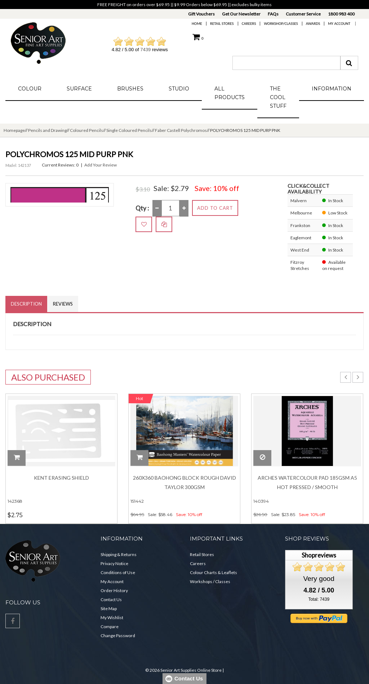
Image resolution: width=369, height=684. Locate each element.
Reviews (63, 304)
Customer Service (303, 14)
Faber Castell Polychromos (181, 130)
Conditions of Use (118, 572)
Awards (313, 23)
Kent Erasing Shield (61, 478)
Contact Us (111, 599)
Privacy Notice (114, 563)
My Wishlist (112, 617)
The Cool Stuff (278, 97)
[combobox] (286, 63)
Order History (114, 590)
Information (331, 88)
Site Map (109, 608)
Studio (179, 88)
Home (197, 23)
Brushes (130, 88)
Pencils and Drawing (47, 130)
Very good (318, 578)
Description (26, 304)
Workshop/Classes (281, 23)
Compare (110, 626)
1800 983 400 (341, 14)
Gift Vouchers (201, 14)
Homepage (14, 130)
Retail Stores (222, 23)
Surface (79, 88)
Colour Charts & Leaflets (213, 572)
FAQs (273, 14)
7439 (145, 49)
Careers (249, 23)
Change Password (118, 635)
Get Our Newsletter (241, 14)
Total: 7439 (318, 599)
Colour (29, 88)
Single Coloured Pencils (129, 130)
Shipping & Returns (119, 554)
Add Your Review (100, 165)
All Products (229, 93)
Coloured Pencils (86, 130)
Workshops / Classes (210, 581)
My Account (339, 23)
